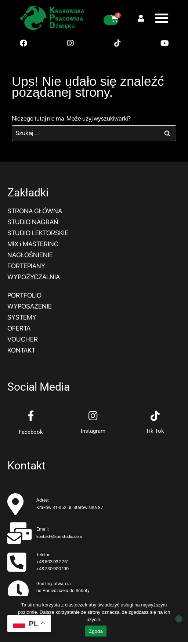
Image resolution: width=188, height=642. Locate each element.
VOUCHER (22, 339)
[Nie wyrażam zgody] (178, 619)
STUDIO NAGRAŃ (32, 222)
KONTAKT (21, 350)
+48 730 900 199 (52, 568)
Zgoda (96, 631)
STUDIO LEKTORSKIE (37, 233)
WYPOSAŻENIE (29, 306)
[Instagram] (93, 416)
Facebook (31, 432)
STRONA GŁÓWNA (34, 211)
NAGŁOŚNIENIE (30, 255)
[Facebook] (31, 416)
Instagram (93, 431)
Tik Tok (155, 431)
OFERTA (18, 328)
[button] (162, 18)
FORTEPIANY (26, 266)
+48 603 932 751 (52, 561)
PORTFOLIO (24, 295)
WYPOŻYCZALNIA (33, 277)
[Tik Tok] (155, 416)
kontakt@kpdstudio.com (59, 536)
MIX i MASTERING (33, 244)
